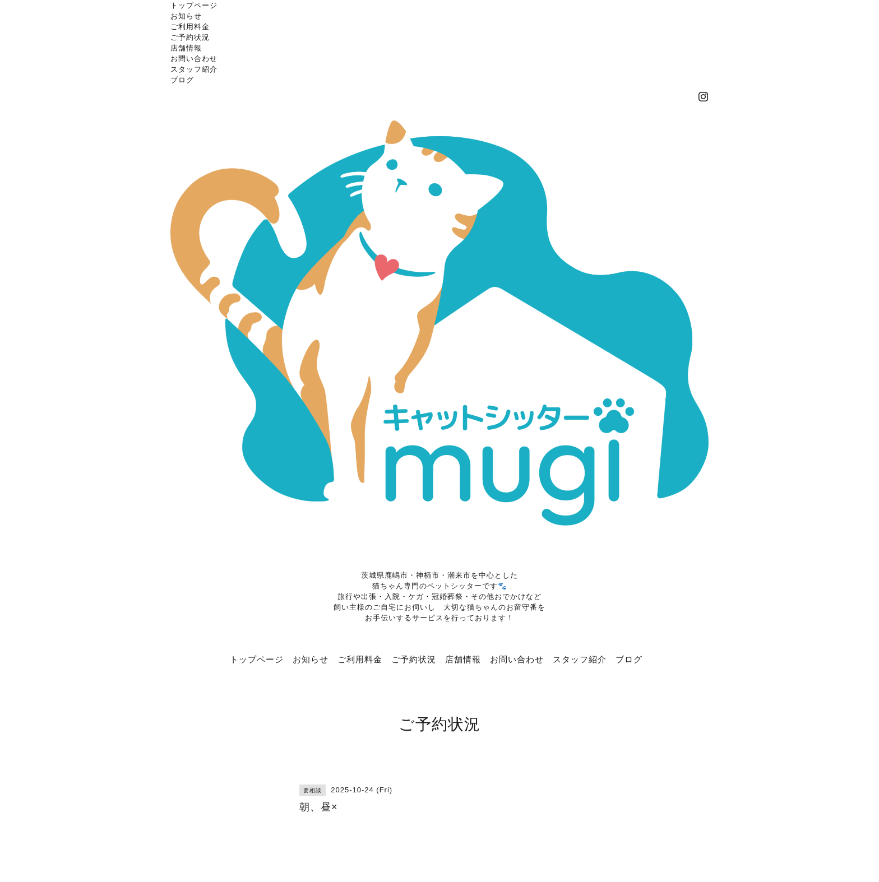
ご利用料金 (190, 26)
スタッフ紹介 (194, 69)
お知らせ (186, 16)
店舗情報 (186, 48)
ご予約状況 (190, 37)
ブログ (182, 80)
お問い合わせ (194, 58)
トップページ (194, 5)
